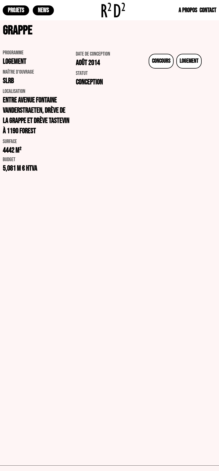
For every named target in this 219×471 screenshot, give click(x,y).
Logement (189, 61)
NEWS (43, 10)
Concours (161, 61)
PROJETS (16, 10)
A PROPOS (187, 10)
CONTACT (207, 10)
